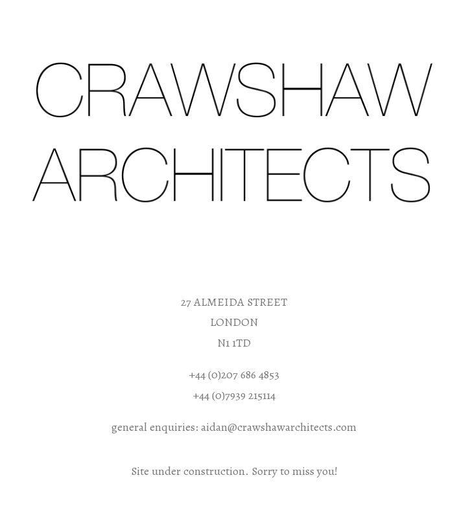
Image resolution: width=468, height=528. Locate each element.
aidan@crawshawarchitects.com (279, 427)
